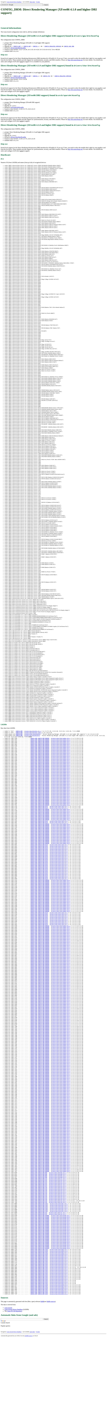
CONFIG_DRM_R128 (43, 846)
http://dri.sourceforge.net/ (75, 60)
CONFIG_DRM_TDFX (43, 1268)
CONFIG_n (36, 46)
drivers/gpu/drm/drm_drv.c (32, 766)
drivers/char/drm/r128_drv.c (59, 846)
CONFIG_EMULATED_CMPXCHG (52, 46)
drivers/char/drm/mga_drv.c (57, 1235)
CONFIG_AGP (17, 46)
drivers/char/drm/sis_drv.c (57, 1241)
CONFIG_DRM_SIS (42, 1241)
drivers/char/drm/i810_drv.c (59, 1317)
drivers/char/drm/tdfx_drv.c (59, 1268)
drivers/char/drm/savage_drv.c (60, 1281)
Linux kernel (8, 1378)
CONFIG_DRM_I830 (43, 1318)
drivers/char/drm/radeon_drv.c (60, 774)
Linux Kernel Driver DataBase (14, 2)
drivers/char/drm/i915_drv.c (59, 1320)
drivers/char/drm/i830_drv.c (59, 1318)
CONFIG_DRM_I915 (43, 1320)
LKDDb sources (28, 1406)
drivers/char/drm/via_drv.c (57, 1251)
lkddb (42, 1372)
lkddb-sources (51, 1372)
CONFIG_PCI (46, 76)
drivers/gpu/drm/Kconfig (18, 48)
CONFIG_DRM (19, 766)
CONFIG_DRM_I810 (43, 1317)
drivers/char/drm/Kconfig (18, 77)
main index (32, 1402)
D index (38, 2)
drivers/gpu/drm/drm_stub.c (33, 767)
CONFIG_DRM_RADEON (43, 774)
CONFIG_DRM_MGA (42, 1235)
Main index (32, 2)
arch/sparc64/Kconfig (17, 107)
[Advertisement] (34, 21)
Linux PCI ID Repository (14, 1381)
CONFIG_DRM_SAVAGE (43, 1281)
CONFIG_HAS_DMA (69, 46)
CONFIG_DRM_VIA (42, 1251)
